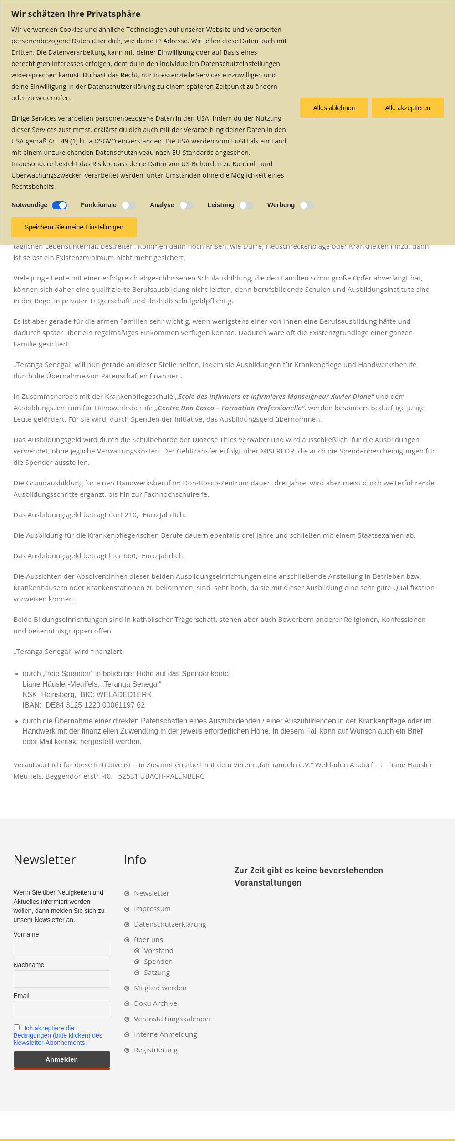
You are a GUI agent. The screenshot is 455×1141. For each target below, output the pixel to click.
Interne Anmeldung (165, 1034)
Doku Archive (155, 1003)
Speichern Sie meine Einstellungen (74, 227)
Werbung (281, 205)
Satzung (157, 972)
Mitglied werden (160, 987)
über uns (148, 939)
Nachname (29, 964)
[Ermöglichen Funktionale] (128, 205)
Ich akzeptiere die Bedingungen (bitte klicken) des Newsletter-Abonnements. (58, 1035)
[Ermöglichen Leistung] (246, 205)
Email (22, 995)
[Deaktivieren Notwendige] (59, 205)
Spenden (158, 961)
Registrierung (156, 1049)
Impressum (152, 908)
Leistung (221, 205)
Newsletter (151, 892)
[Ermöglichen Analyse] (186, 205)
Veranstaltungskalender (172, 1018)
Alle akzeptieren (407, 108)
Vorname (26, 934)
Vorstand (159, 950)
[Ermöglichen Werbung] (306, 205)
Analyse (162, 205)
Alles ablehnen (334, 108)
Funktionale (99, 205)
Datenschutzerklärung (170, 923)
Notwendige (29, 205)
